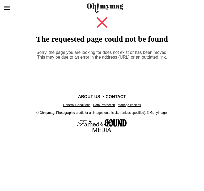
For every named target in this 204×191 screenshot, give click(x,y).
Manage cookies (129, 105)
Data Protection (104, 105)
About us (89, 96)
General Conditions (77, 105)
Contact (115, 96)
